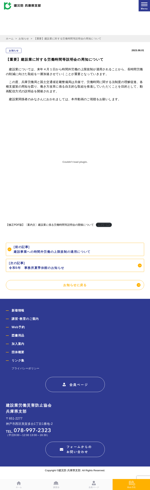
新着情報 (18, 310)
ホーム (10, 38)
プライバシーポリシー (25, 368)
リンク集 (18, 360)
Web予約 (18, 327)
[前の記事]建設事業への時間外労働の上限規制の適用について (52, 249)
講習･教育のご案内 (25, 318)
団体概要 (18, 352)
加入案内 (18, 343)
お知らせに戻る (75, 285)
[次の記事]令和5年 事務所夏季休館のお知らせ (36, 265)
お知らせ (24, 38)
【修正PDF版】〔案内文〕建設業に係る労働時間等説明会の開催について (50, 224)
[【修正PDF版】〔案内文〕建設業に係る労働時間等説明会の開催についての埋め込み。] (75, 162)
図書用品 (18, 335)
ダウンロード (104, 224)
